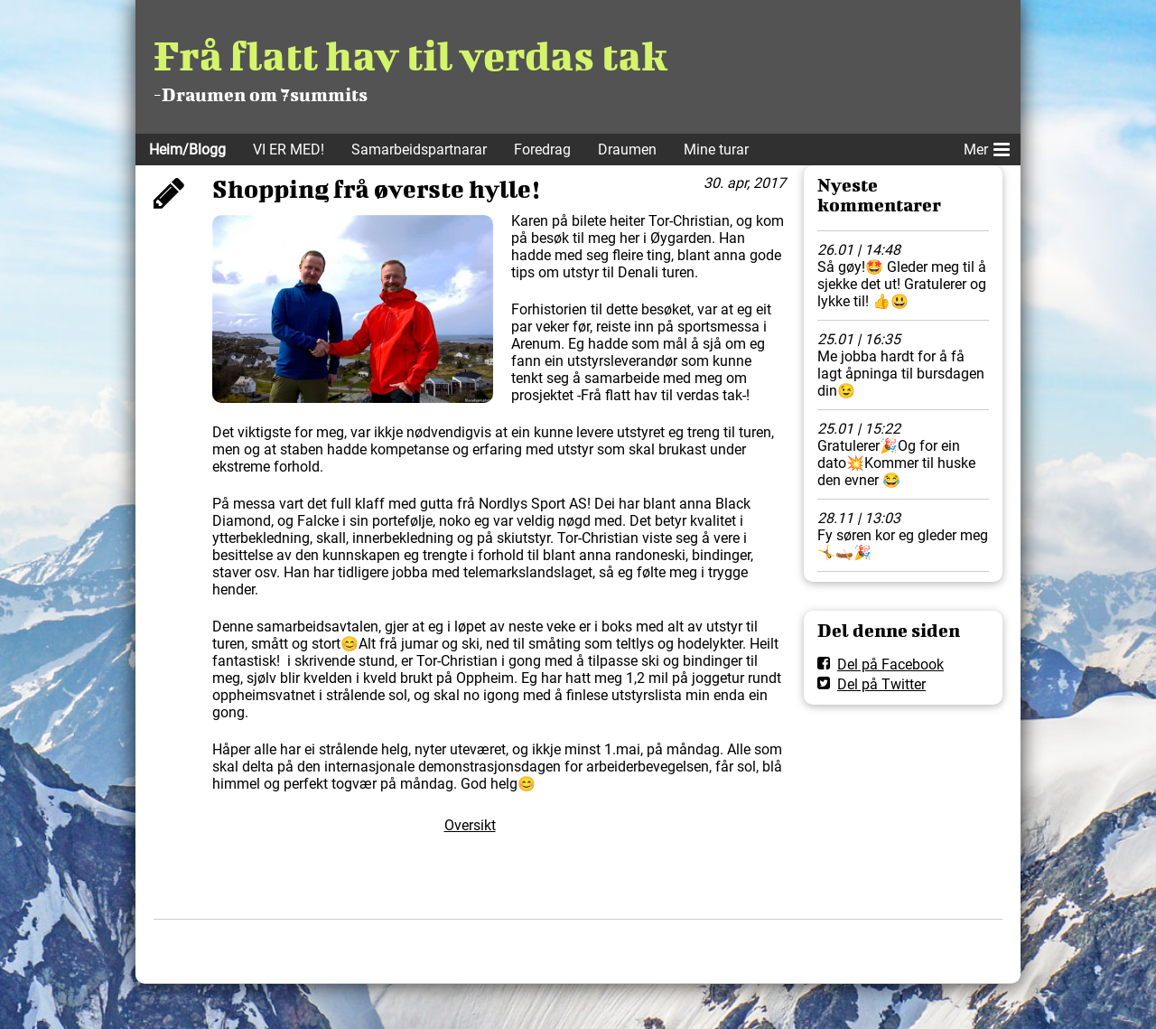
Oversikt (470, 825)
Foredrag (542, 149)
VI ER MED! (288, 149)
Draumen (627, 149)
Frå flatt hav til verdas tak (410, 55)
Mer (987, 146)
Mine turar (716, 149)
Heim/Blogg (187, 149)
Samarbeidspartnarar (419, 149)
